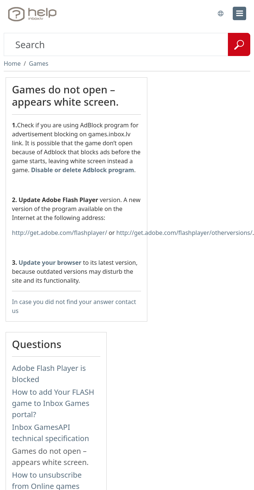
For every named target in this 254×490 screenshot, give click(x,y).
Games (38, 63)
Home (12, 63)
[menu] (239, 13)
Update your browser (50, 262)
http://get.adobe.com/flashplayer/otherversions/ (184, 233)
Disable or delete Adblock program (82, 170)
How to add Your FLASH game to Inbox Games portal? (53, 403)
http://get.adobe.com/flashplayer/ (59, 233)
